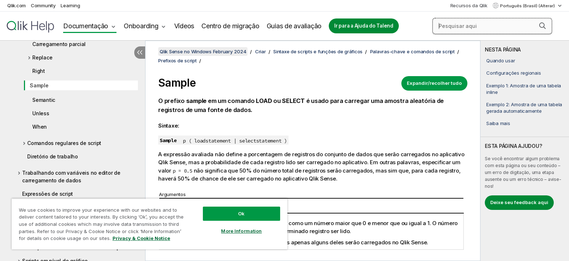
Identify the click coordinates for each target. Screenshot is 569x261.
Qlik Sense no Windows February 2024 (203, 51)
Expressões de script (47, 194)
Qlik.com (16, 5)
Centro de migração (230, 26)
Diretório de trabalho (52, 156)
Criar (260, 51)
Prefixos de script (177, 60)
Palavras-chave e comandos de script (412, 51)
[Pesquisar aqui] (492, 26)
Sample (39, 85)
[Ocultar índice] (139, 52)
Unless (40, 113)
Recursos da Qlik (468, 5)
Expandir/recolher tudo (434, 83)
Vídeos (184, 26)
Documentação (85, 26)
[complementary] (524, 151)
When (39, 127)
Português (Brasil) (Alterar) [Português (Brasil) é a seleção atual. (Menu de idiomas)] (528, 5)
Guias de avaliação (294, 26)
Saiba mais (498, 123)
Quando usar (500, 60)
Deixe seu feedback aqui (519, 202)
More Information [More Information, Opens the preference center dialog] (241, 231)
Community (43, 5)
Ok (241, 213)
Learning (70, 5)
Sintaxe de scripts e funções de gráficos (318, 51)
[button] (542, 25)
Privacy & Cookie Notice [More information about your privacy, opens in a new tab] (141, 238)
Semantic (43, 100)
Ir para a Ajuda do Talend (363, 26)
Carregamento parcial (59, 44)
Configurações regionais (513, 73)
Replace (42, 57)
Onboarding (141, 26)
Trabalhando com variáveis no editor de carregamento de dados (71, 176)
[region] (149, 223)
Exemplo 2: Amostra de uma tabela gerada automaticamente (524, 108)
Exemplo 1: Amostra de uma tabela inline (523, 89)
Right (38, 71)
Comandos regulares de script (64, 143)
